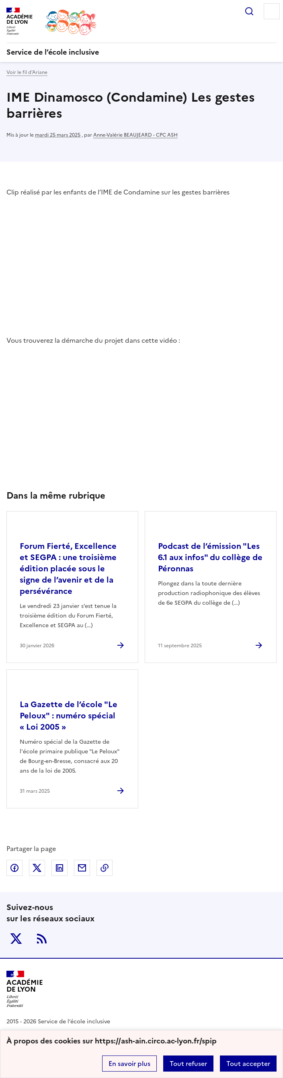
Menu (272, 11)
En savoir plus (129, 1063)
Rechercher (249, 11)
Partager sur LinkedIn (59, 868)
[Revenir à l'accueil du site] (24, 989)
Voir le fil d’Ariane (26, 72)
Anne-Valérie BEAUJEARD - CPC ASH (135, 135)
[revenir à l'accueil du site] (141, 52)
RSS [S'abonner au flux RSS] (41, 938)
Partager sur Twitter (37, 868)
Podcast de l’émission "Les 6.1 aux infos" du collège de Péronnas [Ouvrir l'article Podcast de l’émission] (210, 557)
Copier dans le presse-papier (104, 868)
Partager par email (82, 868)
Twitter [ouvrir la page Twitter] (16, 938)
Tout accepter (248, 1063)
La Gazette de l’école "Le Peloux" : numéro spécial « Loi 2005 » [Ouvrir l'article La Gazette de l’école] (68, 715)
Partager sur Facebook (14, 868)
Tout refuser (188, 1063)
